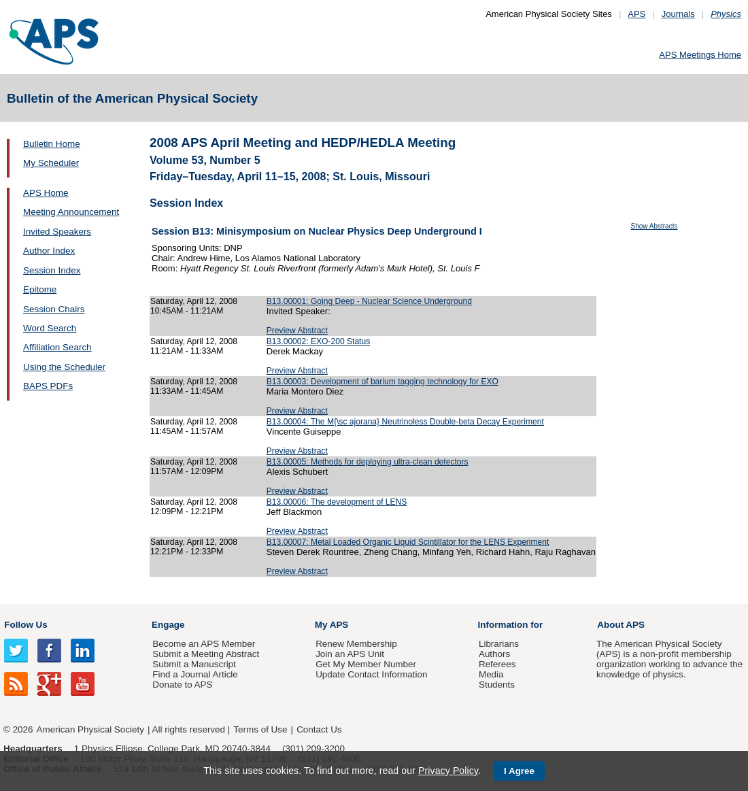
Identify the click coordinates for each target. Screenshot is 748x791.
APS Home (45, 193)
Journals (678, 14)
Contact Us (318, 729)
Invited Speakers (57, 231)
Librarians (499, 644)
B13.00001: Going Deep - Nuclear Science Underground (369, 301)
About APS (621, 625)
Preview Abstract (297, 330)
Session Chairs (53, 309)
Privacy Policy (448, 770)
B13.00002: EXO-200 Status (318, 341)
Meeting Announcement (71, 212)
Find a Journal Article (194, 674)
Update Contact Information (371, 674)
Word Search (49, 328)
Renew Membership (356, 644)
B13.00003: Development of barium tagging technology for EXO (382, 381)
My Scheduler (51, 163)
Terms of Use (260, 729)
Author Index (49, 251)
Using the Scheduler (64, 367)
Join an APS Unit (350, 654)
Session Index (51, 270)
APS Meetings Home (700, 55)
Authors (494, 654)
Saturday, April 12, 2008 (193, 301)
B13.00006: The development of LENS (337, 502)
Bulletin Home (51, 144)
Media (491, 674)
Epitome (39, 289)
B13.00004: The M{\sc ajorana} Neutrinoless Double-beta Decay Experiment (405, 421)
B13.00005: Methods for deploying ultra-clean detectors (368, 462)
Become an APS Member (203, 644)
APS (636, 14)
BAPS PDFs (48, 386)
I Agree (519, 771)
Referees (497, 664)
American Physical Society (90, 729)
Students (497, 684)
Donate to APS (182, 684)
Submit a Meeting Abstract (205, 654)
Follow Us (25, 625)
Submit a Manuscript (193, 664)
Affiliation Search (57, 347)
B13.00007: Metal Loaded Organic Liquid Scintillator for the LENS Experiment (408, 542)
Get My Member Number (366, 664)
